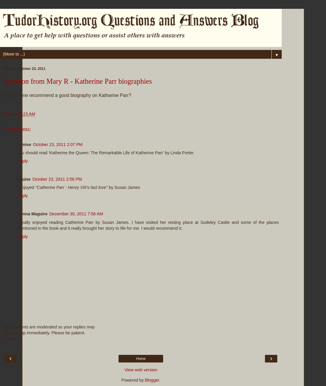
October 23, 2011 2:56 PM (57, 179)
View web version (140, 369)
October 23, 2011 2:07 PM (58, 144)
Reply (22, 161)
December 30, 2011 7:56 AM (76, 214)
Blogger (152, 380)
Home (141, 359)
